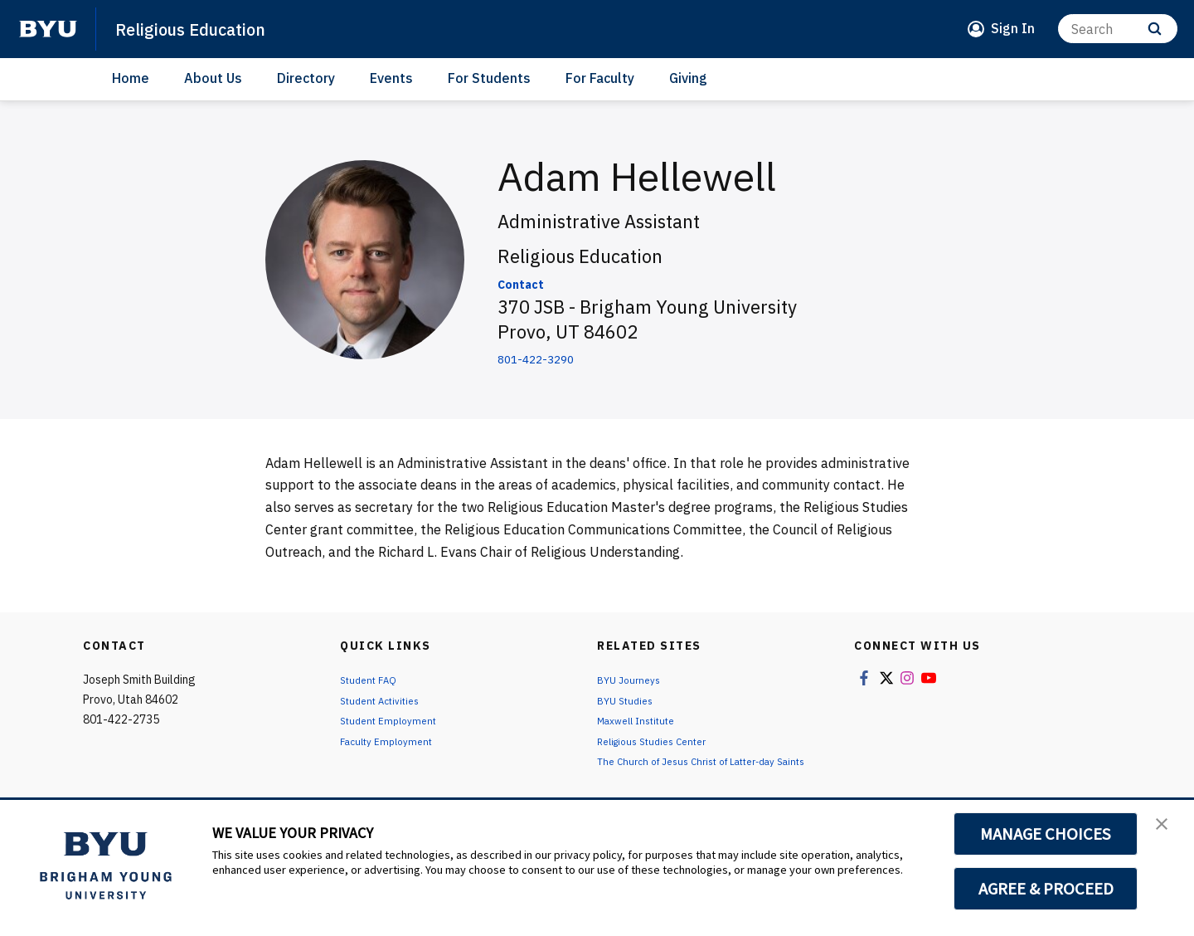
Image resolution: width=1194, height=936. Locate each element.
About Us (213, 78)
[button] (1166, 830)
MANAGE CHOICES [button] (1046, 834)
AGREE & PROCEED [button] (1046, 888)
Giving (688, 78)
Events (391, 78)
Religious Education (206, 28)
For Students (489, 78)
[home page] (48, 29)
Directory (306, 78)
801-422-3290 (558, 356)
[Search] (1117, 28)
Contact (532, 282)
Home (130, 78)
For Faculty (599, 78)
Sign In (1013, 28)
